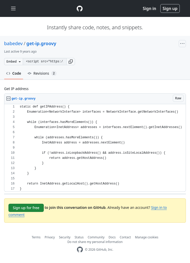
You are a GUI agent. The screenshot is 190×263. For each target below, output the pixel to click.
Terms (36, 237)
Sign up (170, 8)
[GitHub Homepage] (80, 249)
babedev (13, 43)
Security (64, 237)
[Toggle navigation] (13, 8)
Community (96, 237)
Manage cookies (146, 237)
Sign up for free (26, 207)
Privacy (50, 237)
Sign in (149, 8)
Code (13, 73)
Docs (112, 237)
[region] (95, 148)
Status (79, 237)
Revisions (42, 73)
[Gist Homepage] (80, 8)
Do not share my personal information (95, 242)
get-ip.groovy (41, 43)
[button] (70, 61)
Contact (125, 237)
